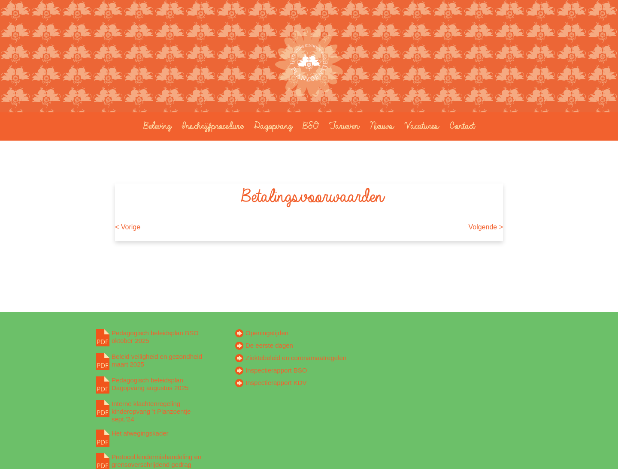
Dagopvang (271, 125)
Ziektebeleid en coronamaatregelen (295, 357)
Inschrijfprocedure (210, 125)
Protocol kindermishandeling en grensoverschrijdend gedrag (156, 460)
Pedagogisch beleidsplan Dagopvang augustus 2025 (150, 383)
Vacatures (420, 125)
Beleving (155, 125)
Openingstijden (266, 333)
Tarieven (342, 125)
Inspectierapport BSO (276, 370)
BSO (309, 125)
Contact (460, 125)
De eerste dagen (269, 345)
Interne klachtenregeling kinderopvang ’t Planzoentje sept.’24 (151, 411)
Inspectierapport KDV (276, 382)
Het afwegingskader (140, 433)
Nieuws (380, 125)
